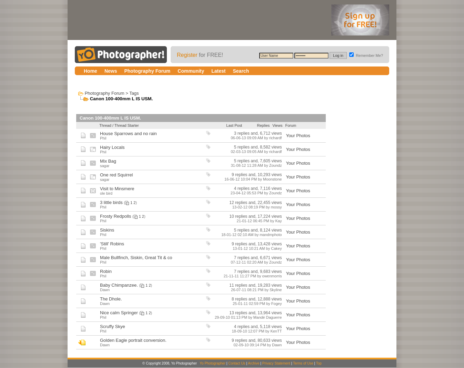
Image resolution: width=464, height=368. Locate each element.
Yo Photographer (212, 363)
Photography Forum (104, 93)
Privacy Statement (276, 363)
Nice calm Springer (119, 312)
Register (187, 55)
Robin (106, 271)
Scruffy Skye (112, 326)
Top (319, 363)
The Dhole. (111, 298)
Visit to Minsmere (117, 188)
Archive (253, 363)
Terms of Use (303, 363)
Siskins (107, 230)
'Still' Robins (112, 243)
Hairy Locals (112, 147)
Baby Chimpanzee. (119, 285)
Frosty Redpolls (115, 216)
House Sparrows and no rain (128, 133)
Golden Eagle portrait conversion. (133, 340)
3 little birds (111, 202)
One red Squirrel (116, 174)
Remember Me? (366, 55)
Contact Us (236, 363)
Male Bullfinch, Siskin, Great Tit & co (136, 257)
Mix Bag (108, 161)
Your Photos (298, 135)
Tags (134, 93)
